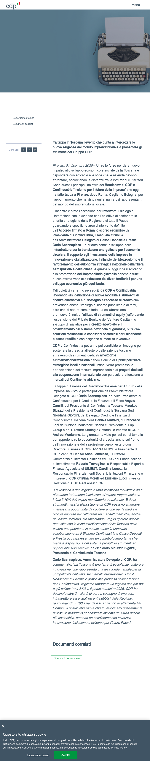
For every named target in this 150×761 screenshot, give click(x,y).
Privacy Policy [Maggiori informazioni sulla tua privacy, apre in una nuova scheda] (119, 747)
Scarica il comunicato (67, 658)
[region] (75, 740)
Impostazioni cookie (38, 755)
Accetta (65, 755)
